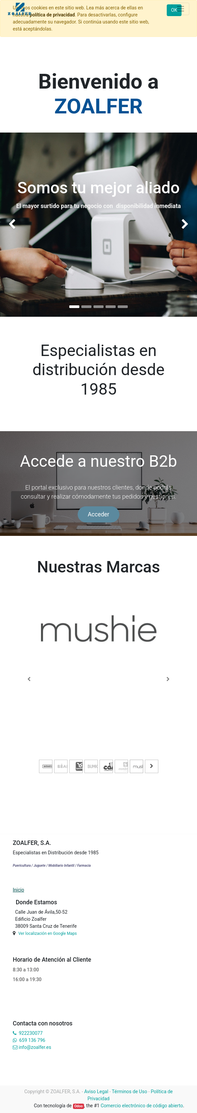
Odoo (78, 1106)
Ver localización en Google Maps (47, 933)
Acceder (98, 514)
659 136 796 (32, 1040)
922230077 (31, 1033)
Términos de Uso (129, 1091)
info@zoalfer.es (34, 1047)
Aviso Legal (96, 1091)
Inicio (18, 890)
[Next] (168, 679)
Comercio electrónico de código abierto (142, 1105)
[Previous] (29, 679)
